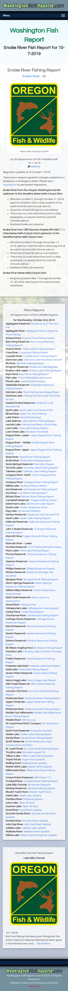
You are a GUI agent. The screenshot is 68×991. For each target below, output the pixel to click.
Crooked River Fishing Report (41, 781)
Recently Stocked (30, 417)
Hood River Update (31, 810)
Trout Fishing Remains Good (34, 378)
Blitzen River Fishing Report (38, 496)
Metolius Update (33, 799)
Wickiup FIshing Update (41, 788)
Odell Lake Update (30, 795)
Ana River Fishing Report (32, 493)
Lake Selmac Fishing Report (38, 421)
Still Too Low (29, 720)
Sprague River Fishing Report (41, 579)
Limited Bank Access (32, 381)
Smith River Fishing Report (35, 460)
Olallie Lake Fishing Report (35, 734)
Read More (43, 943)
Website (35, 166)
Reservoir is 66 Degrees (44, 367)
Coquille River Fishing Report (40, 356)
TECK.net (34, 986)
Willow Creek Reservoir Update (38, 835)
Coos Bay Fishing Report (33, 352)
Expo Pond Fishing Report (34, 374)
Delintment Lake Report (40, 504)
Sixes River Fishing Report (35, 457)
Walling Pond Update (34, 763)
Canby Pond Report (32, 612)
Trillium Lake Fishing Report (37, 756)
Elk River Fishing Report (30, 363)
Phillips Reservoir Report (40, 568)
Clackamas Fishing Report (42, 615)
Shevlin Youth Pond (40, 792)
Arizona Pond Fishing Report (38, 338)
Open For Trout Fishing (33, 414)
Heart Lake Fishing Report (35, 518)
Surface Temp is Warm (33, 486)
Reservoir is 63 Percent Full (43, 514)
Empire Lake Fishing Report (45, 370)
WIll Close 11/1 (42, 777)
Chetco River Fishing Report (38, 349)
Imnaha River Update (35, 821)
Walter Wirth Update (40, 767)
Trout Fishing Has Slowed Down (41, 392)
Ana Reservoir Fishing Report (40, 489)
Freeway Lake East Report (44, 666)
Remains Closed (44, 464)
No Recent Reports (29, 511)
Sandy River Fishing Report (37, 738)
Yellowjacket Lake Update (43, 608)
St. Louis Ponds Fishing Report (41, 749)
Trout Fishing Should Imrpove (44, 547)
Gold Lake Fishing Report (33, 669)
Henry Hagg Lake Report (41, 680)
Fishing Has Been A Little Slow (39, 424)
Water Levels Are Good (33, 507)
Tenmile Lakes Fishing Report (41, 468)
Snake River (31, 76)
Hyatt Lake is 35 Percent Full (35, 410)
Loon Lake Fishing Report (33, 428)
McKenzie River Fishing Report (43, 698)
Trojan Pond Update (33, 759)
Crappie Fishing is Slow (43, 500)
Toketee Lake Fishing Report (40, 471)
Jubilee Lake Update (34, 828)
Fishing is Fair (28, 604)
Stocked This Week (37, 432)
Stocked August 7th (34, 752)
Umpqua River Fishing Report (41, 482)
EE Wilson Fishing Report (48, 648)
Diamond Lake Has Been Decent (43, 360)
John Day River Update (37, 824)
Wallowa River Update (36, 831)
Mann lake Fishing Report (34, 550)
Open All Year (27, 803)
